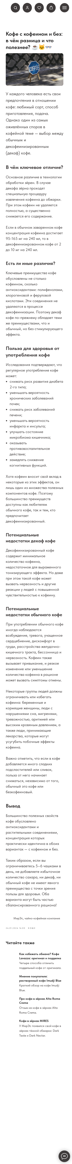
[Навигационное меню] (64, 7)
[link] (27, 7)
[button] (15, 7)
